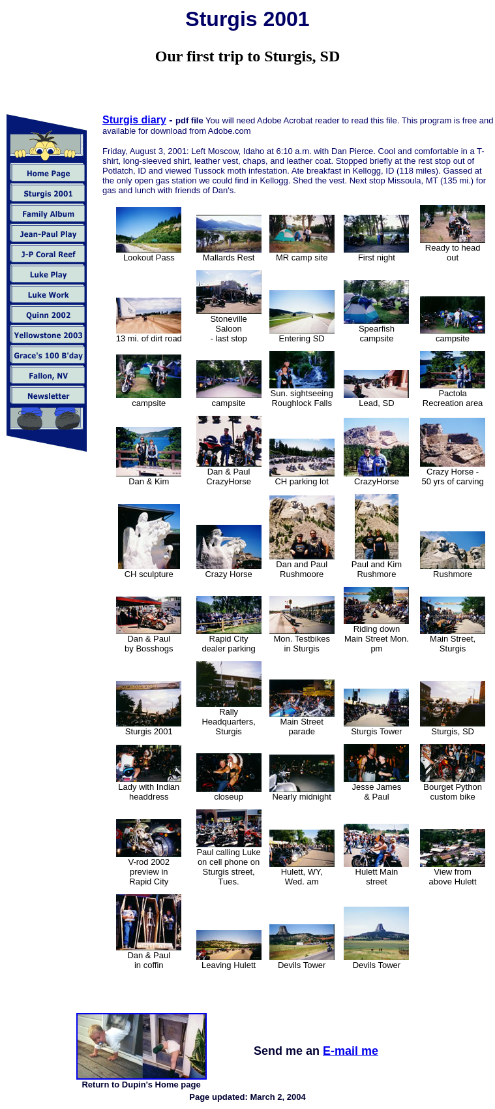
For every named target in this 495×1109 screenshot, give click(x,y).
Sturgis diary (134, 119)
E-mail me (350, 1050)
